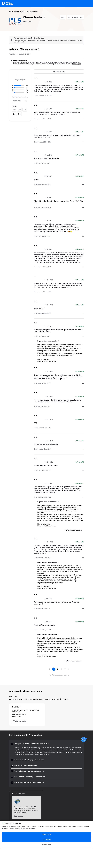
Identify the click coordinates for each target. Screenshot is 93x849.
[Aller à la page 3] (61, 669)
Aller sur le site (19, 721)
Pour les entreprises (75, 17)
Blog (62, 17)
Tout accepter (46, 834)
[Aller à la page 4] (64, 669)
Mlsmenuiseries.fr (32, 11)
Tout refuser (46, 839)
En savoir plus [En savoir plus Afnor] (18, 816)
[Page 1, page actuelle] (53, 669)
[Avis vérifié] (76, 82)
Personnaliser (46, 845)
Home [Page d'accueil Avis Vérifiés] (11, 11)
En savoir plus (76, 64)
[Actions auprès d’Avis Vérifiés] (83, 95)
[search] (25, 101)
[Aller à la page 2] (57, 669)
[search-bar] (20, 101)
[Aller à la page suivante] (68, 669)
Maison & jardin (20, 11)
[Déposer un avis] (59, 71)
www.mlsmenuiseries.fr (19, 714)
